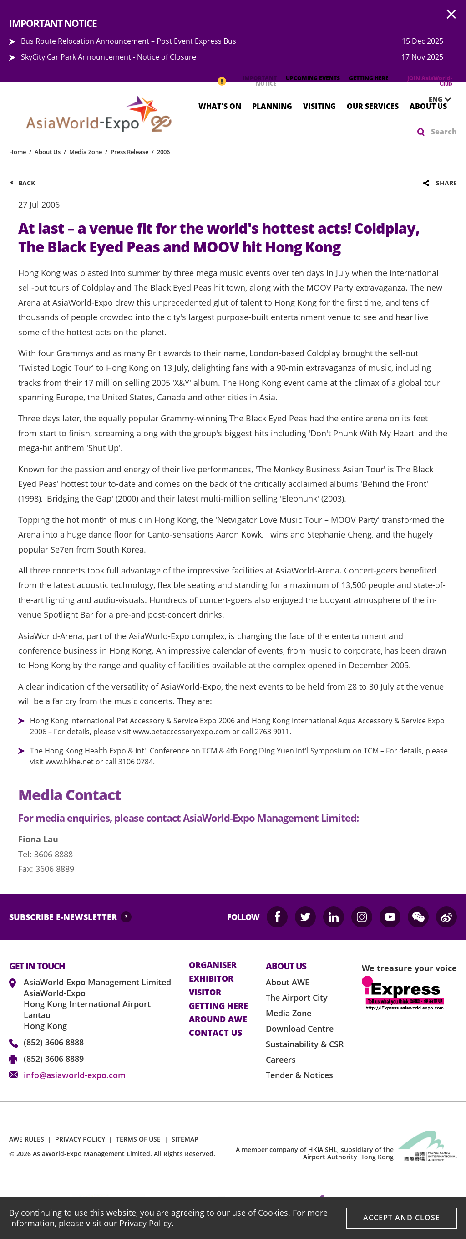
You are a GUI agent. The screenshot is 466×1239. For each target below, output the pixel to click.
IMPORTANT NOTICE (260, 80)
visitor (205, 992)
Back (26, 183)
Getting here (218, 1006)
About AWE (287, 982)
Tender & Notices (299, 1075)
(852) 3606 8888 (54, 1042)
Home (17, 152)
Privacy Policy (145, 1223)
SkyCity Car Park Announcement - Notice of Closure (108, 57)
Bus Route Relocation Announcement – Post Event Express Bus (128, 41)
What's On (219, 105)
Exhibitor (211, 978)
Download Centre (300, 1028)
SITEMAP (185, 1139)
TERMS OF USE (138, 1139)
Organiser (213, 965)
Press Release (129, 152)
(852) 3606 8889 (54, 1058)
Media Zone (85, 152)
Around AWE (218, 1019)
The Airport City (297, 997)
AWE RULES (26, 1139)
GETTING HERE (369, 78)
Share (446, 183)
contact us (215, 1033)
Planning (272, 105)
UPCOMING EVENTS (313, 78)
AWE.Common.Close (451, 14)
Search (444, 132)
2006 (163, 152)
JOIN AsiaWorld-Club (429, 80)
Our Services (373, 105)
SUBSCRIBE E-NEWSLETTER (63, 917)
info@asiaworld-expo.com (75, 1075)
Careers (281, 1059)
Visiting (319, 105)
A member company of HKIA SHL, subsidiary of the (315, 1153)
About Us (428, 105)
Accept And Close (401, 1218)
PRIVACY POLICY (80, 1139)
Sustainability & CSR (305, 1044)
